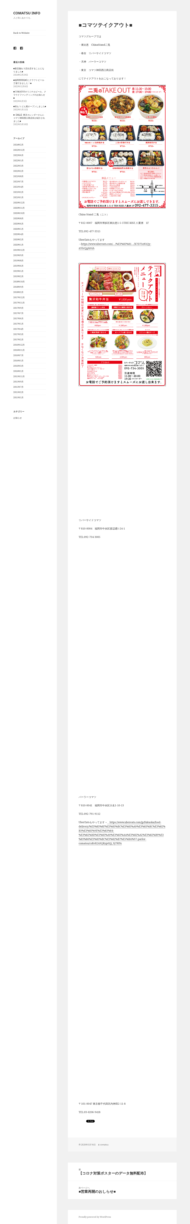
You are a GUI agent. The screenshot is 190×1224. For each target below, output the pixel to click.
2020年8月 (18, 218)
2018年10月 (19, 281)
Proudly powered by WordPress (95, 1216)
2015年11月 (19, 376)
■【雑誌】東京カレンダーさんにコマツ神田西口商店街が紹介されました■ (29, 118)
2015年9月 (18, 381)
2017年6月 (18, 318)
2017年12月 (19, 297)
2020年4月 (18, 234)
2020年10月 (19, 213)
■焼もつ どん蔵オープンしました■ (29, 106)
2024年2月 (18, 144)
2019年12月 (19, 250)
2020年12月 (19, 202)
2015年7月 (18, 386)
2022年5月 (18, 160)
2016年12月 (19, 344)
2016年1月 (18, 371)
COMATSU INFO (26, 13)
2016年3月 (18, 365)
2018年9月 (18, 286)
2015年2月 (18, 392)
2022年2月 (18, 171)
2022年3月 (18, 165)
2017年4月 (18, 329)
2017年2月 (18, 339)
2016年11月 (19, 350)
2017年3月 (18, 334)
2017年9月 (18, 307)
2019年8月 (18, 260)
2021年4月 (18, 186)
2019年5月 (18, 271)
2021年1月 (18, 197)
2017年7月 (18, 313)
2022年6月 (18, 155)
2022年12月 (19, 149)
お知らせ (17, 417)
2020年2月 (18, 239)
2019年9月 (18, 255)
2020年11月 (19, 207)
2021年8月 (18, 176)
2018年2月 (18, 292)
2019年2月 (18, 276)
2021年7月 (18, 181)
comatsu (104, 1144)
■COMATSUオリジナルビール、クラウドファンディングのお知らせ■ (29, 94)
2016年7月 (18, 355)
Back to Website (21, 32)
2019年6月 (18, 265)
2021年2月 (18, 192)
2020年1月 (18, 244)
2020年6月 (18, 223)
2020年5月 (18, 228)
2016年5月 (18, 360)
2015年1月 (18, 397)
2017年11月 (19, 302)
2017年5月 (18, 323)
